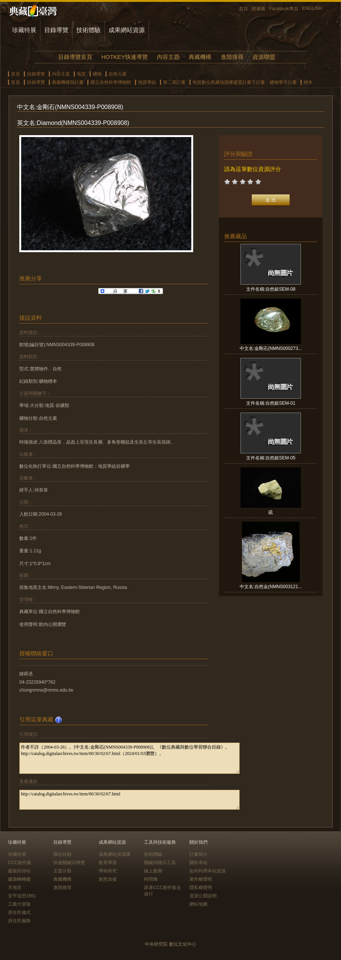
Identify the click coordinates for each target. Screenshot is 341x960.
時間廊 (151, 879)
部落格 (258, 8)
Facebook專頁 (283, 8)
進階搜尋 (232, 57)
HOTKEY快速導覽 (124, 57)
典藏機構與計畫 (68, 82)
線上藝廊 (153, 871)
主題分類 (62, 871)
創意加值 (108, 879)
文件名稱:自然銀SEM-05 (271, 458)
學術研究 (108, 871)
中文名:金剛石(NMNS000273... (271, 348)
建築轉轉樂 (19, 879)
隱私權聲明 (200, 887)
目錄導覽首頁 (75, 57)
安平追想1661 (22, 895)
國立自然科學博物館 (110, 82)
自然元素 (117, 74)
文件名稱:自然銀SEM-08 (271, 289)
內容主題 (168, 57)
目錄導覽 (56, 30)
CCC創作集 (19, 862)
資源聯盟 (264, 57)
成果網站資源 (126, 30)
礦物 (97, 74)
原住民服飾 (19, 920)
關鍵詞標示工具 (160, 862)
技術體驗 (88, 30)
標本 (308, 82)
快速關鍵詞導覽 (69, 862)
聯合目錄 (62, 854)
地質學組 (147, 82)
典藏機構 (200, 57)
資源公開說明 (203, 895)
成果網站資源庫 (114, 854)
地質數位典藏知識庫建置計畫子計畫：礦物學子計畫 (244, 82)
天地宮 (15, 887)
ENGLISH (312, 8)
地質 (81, 74)
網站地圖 (198, 904)
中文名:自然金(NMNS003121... (271, 586)
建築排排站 (19, 871)
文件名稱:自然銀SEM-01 (271, 403)
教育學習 (108, 862)
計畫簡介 (198, 854)
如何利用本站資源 (207, 871)
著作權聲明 (200, 879)
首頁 (243, 8)
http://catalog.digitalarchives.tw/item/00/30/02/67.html (129, 800)
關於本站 (198, 862)
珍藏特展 (24, 30)
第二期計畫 (174, 82)
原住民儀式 (19, 912)
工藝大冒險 (19, 904)
